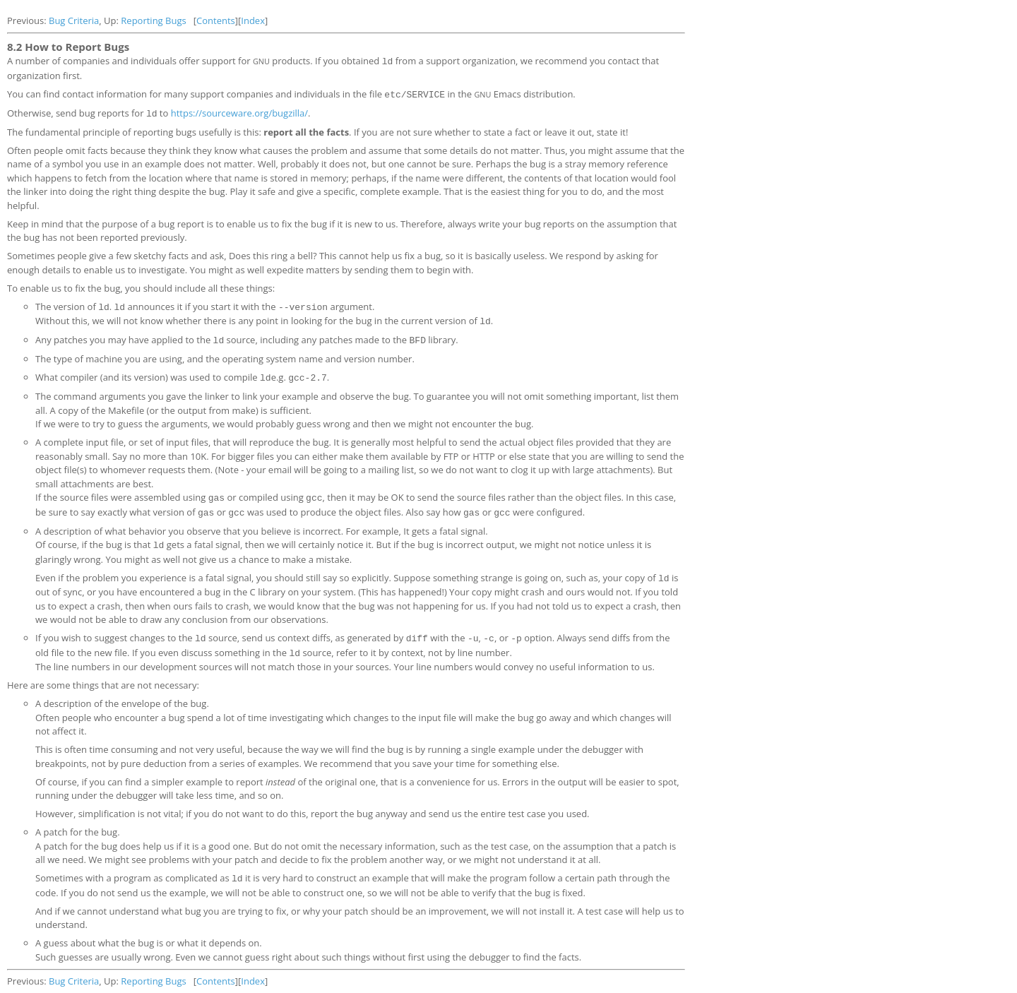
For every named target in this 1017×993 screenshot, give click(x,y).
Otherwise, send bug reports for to (89, 111)
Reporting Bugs (153, 20)
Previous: (28, 20)
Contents (215, 20)
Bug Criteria (74, 20)
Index (253, 20)
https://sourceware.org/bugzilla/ (239, 111)
